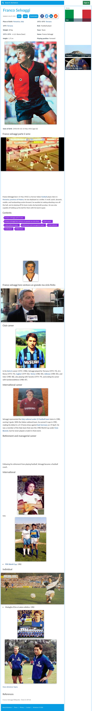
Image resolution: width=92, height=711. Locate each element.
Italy (22, 22)
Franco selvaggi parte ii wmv (14, 218)
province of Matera (17, 199)
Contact (28, 707)
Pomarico (16, 22)
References (19, 229)
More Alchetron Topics (10, 687)
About (7, 707)
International (53, 225)
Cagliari (19, 374)
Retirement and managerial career (33, 225)
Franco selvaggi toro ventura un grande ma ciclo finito (22, 221)
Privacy (22, 707)
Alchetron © (38, 707)
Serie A (9, 371)
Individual (8, 229)
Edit (19, 16)
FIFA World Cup (11, 564)
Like (25, 16)
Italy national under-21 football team (35, 419)
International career (11, 225)
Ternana (10, 26)
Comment (33, 16)
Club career (47, 221)
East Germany (42, 425)
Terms (16, 707)
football (44, 197)
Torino (33, 374)
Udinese (47, 374)
